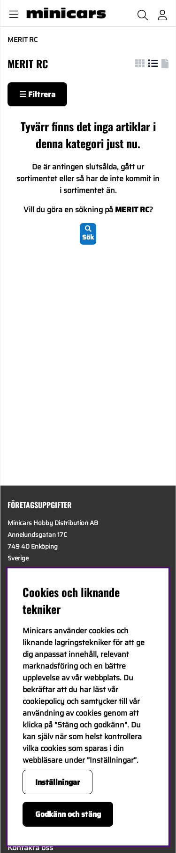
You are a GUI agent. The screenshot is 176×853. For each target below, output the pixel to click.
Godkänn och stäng (68, 814)
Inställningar (57, 782)
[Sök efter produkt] (143, 13)
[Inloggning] (162, 13)
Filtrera (37, 94)
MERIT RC (23, 39)
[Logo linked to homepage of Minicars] (65, 13)
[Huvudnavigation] (12, 13)
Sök (88, 233)
